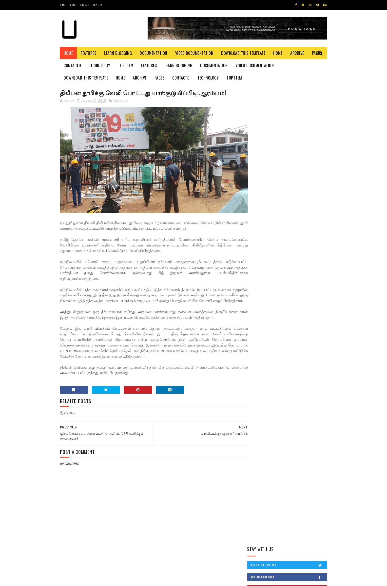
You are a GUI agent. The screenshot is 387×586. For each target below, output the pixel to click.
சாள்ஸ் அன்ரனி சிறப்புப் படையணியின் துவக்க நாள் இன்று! (300, 275)
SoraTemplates (83, 580)
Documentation (154, 53)
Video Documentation (194, 53)
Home (63, 5)
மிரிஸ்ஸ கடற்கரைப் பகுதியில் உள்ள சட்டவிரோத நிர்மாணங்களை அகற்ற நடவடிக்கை (282, 203)
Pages (160, 78)
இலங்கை (120, 101)
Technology (99, 65)
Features (89, 53)
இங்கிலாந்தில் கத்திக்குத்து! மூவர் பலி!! (299, 250)
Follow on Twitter (288, 107)
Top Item (97, 5)
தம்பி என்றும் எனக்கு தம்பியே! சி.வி (294, 227)
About (73, 5)
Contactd (72, 65)
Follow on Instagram (288, 143)
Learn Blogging (118, 53)
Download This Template (243, 53)
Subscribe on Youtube (288, 131)
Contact (84, 5)
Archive (297, 53)
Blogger (119, 580)
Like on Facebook (288, 119)
